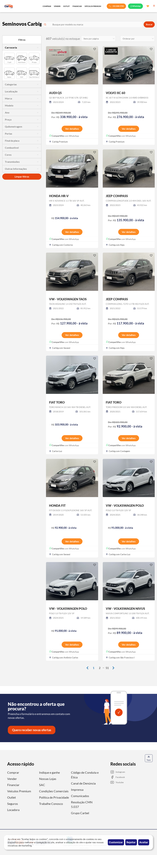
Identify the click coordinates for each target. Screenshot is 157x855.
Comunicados (80, 796)
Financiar (13, 785)
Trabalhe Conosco (51, 803)
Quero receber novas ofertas (31, 730)
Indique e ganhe (49, 773)
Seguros (12, 803)
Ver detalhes (72, 128)
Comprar (13, 773)
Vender (12, 779)
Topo (149, 758)
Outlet (11, 797)
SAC (42, 785)
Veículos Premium (19, 791)
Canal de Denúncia (83, 783)
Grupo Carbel (80, 812)
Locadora (13, 809)
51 (107, 668)
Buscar (149, 24)
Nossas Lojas (47, 779)
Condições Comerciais (54, 791)
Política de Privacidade (54, 797)
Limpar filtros (22, 176)
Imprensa (77, 789)
